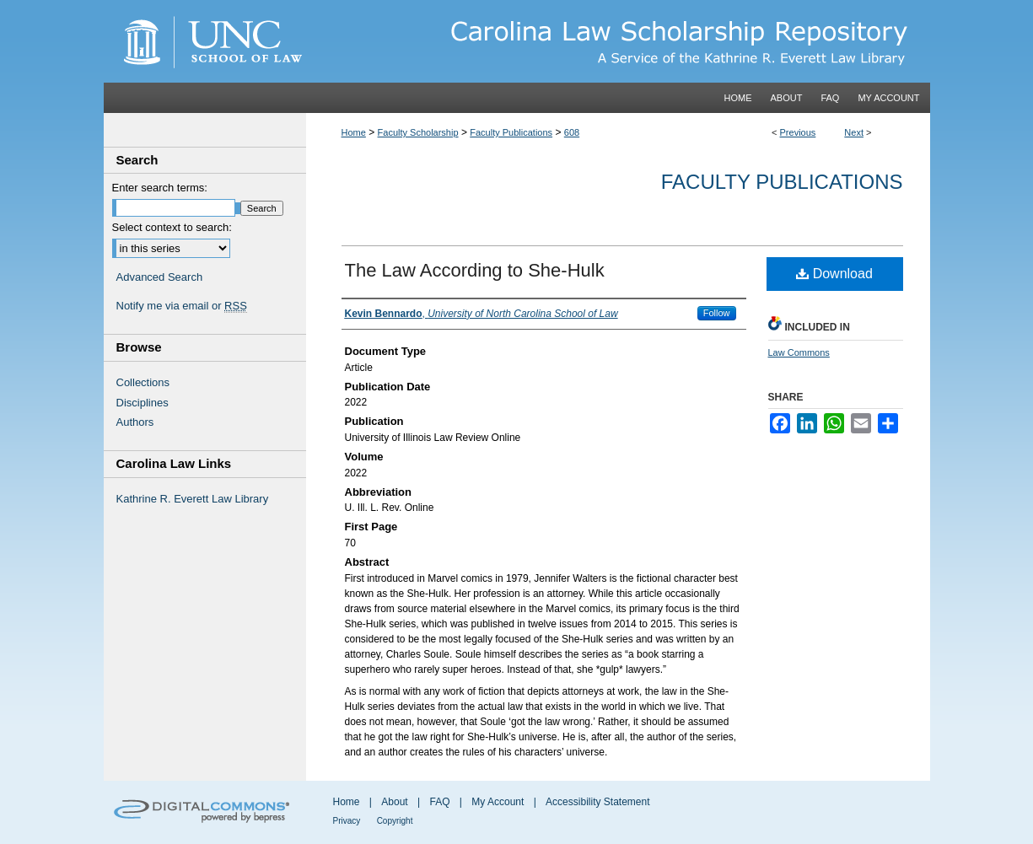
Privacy (347, 820)
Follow (716, 313)
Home (354, 132)
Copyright (395, 820)
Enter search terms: (159, 187)
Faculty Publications (511, 132)
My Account (497, 802)
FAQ (439, 802)
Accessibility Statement (597, 802)
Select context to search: (172, 227)
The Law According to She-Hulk (475, 270)
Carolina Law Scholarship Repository (618, 41)
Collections (143, 382)
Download (834, 273)
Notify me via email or (181, 306)
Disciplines (142, 402)
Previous (798, 132)
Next (854, 132)
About (394, 802)
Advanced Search (159, 277)
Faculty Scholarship (418, 132)
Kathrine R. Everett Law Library (192, 498)
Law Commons (799, 352)
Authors (135, 422)
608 (571, 132)
